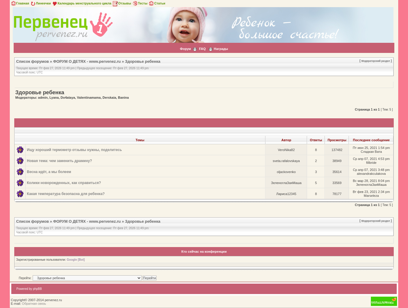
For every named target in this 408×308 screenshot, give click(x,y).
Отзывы (121, 3)
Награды (221, 49)
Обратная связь (34, 303)
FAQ (202, 49)
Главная (19, 3)
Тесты (140, 3)
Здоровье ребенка (142, 61)
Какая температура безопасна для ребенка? (66, 194)
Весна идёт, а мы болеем (49, 172)
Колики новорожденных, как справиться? (64, 183)
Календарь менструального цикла (81, 3)
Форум (185, 49)
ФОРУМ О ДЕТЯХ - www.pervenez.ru (87, 61)
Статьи (156, 3)
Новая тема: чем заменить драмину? (59, 161)
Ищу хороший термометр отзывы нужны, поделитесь (74, 150)
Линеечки (40, 3)
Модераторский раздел (375, 60)
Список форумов (32, 61)
